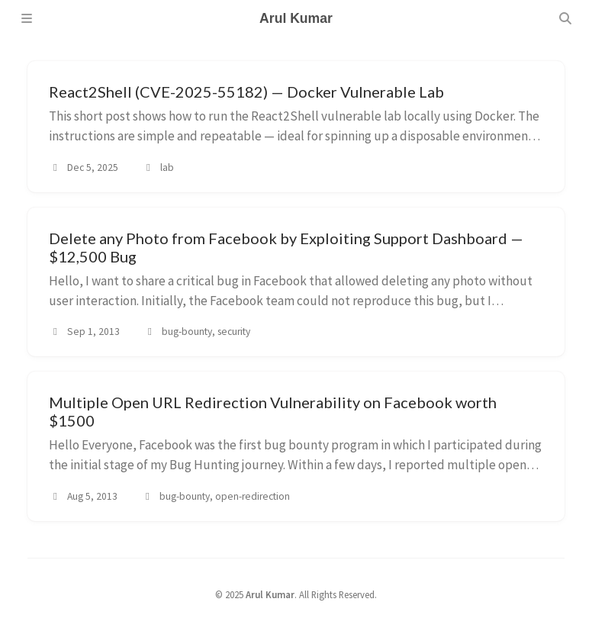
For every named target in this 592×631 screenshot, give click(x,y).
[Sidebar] (26, 18)
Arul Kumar (270, 594)
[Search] (565, 18)
